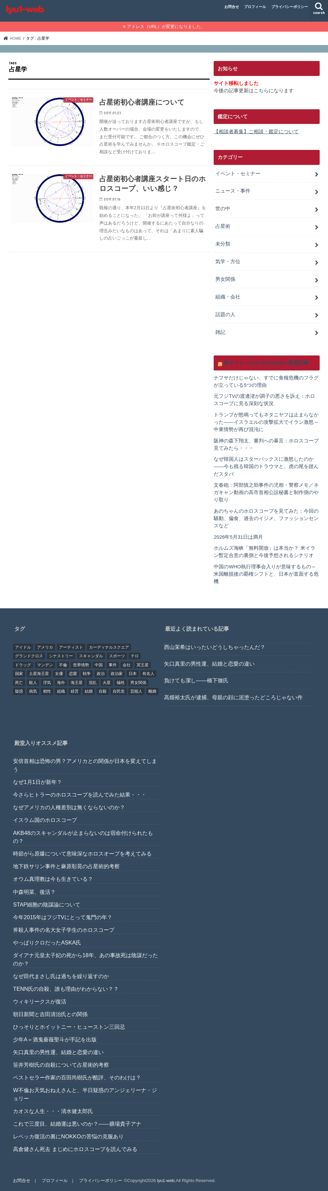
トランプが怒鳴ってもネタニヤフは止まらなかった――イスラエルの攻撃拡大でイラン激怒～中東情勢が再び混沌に (266, 422)
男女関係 (225, 279)
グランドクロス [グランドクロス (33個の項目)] (29, 656)
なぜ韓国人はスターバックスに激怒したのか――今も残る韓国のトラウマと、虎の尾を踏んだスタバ (266, 466)
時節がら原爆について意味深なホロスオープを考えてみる (82, 854)
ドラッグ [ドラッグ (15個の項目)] (23, 665)
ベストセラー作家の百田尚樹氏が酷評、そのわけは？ (77, 1077)
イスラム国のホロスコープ (45, 820)
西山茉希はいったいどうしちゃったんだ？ (214, 647)
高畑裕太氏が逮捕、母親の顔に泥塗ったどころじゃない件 (233, 697)
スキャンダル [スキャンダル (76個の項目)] (91, 656)
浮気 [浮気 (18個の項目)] (47, 682)
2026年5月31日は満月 (238, 537)
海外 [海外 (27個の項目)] (61, 682)
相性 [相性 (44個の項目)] (47, 691)
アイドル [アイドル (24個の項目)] (23, 647)
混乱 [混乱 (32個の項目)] (93, 682)
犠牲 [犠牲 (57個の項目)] (121, 682)
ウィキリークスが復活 (39, 1001)
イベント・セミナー (237, 173)
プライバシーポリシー (289, 7)
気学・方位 (227, 261)
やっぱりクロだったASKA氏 (47, 942)
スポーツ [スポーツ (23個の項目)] (117, 656)
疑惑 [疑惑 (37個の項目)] (19, 691)
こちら (261, 90)
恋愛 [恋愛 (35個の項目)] (73, 673)
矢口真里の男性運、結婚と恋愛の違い (209, 664)
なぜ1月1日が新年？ (37, 782)
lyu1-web (166, 1180)
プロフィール (255, 7)
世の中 (222, 208)
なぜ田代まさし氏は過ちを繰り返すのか (61, 976)
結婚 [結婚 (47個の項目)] (89, 691)
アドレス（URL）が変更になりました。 (166, 26)
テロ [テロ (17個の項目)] (135, 656)
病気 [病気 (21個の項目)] (33, 691)
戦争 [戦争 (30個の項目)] (87, 673)
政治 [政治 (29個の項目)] (101, 673)
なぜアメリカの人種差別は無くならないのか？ (69, 807)
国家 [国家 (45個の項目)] (19, 673)
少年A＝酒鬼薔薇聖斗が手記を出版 (55, 1039)
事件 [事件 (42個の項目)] (113, 665)
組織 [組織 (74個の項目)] (61, 691)
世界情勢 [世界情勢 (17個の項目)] (81, 665)
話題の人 (225, 314)
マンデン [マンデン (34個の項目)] (45, 665)
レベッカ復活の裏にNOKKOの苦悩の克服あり (68, 1137)
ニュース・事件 (232, 191)
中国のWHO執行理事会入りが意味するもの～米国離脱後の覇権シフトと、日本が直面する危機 (266, 574)
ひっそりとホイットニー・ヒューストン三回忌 (69, 1027)
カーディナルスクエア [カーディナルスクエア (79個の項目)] (109, 647)
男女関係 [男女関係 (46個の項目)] (138, 682)
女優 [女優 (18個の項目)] (59, 673)
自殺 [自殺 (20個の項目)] (103, 691)
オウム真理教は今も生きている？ (53, 879)
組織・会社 (227, 296)
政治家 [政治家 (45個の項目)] (117, 673)
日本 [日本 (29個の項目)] (133, 673)
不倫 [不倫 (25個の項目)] (63, 665)
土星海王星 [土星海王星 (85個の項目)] (39, 673)
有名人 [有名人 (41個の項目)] (148, 673)
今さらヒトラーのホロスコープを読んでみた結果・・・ (79, 795)
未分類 (222, 244)
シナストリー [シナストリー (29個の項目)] (61, 656)
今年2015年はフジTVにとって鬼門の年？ (62, 917)
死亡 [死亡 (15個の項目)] (19, 682)
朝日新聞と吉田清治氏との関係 (50, 1014)
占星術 (222, 226)
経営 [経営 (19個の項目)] (75, 691)
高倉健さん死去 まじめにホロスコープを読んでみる (75, 1149)
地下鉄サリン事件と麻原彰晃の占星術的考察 (66, 867)
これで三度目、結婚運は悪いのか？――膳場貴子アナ (77, 1124)
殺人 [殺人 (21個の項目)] (33, 682)
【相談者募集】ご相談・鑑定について (256, 131)
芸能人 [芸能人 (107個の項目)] (136, 691)
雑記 (220, 332)
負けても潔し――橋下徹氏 (196, 681)
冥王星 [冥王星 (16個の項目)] (143, 665)
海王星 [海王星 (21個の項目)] (77, 682)
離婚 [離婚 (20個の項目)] (152, 691)
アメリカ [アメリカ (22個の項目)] (45, 647)
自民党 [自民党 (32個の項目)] (119, 691)
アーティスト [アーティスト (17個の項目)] (71, 647)
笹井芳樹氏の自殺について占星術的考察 (61, 1065)
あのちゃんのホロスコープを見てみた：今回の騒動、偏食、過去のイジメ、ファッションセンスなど (266, 518)
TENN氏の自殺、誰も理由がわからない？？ (66, 989)
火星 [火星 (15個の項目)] (107, 682)
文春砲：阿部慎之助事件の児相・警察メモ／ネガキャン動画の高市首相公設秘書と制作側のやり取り (266, 492)
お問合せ (231, 7)
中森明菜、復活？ (34, 892)
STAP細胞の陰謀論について (46, 904)
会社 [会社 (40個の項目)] (127, 665)
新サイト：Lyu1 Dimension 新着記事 (266, 362)
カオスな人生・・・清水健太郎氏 (53, 1111)
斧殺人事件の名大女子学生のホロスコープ (63, 930)
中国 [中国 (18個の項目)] (99, 665)
